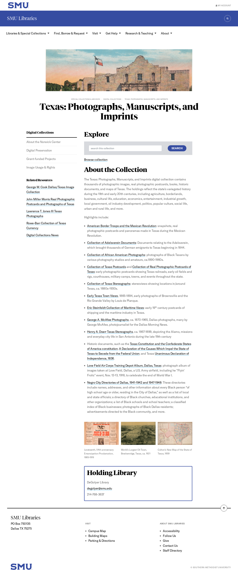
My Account (223, 5)
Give (166, 541)
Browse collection (95, 159)
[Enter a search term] (125, 148)
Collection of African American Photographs (116, 255)
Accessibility (171, 531)
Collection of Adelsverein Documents (111, 243)
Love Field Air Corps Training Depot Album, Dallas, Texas (124, 365)
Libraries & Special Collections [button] (26, 33)
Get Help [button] (112, 33)
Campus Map (97, 531)
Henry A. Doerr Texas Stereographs (110, 332)
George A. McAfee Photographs (108, 320)
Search (177, 148)
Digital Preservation (39, 150)
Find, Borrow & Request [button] (69, 33)
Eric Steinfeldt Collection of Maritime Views (115, 308)
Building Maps (97, 536)
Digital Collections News (42, 235)
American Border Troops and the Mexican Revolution (121, 226)
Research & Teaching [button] (139, 33)
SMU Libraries (22, 18)
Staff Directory (172, 550)
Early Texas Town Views (102, 296)
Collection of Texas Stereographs (108, 284)
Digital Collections (112, 99)
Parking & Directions (101, 541)
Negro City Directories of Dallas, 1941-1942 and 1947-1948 (124, 382)
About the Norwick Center (43, 142)
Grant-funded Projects (41, 159)
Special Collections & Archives (85, 99)
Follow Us (169, 536)
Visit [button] (95, 33)
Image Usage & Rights (40, 167)
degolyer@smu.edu (99, 488)
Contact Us (170, 546)
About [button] (165, 33)
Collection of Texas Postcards (106, 267)
